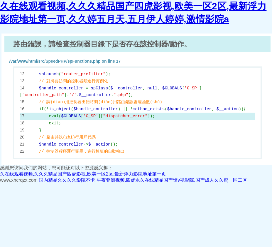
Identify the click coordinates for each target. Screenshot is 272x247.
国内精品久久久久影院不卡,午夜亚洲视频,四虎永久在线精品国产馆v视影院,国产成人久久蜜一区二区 (143, 180)
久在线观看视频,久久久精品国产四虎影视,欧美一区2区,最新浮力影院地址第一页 (83, 173)
